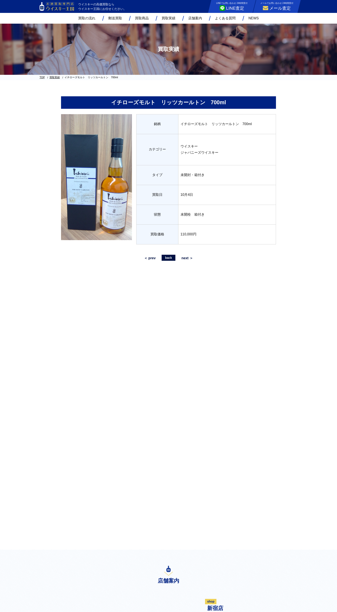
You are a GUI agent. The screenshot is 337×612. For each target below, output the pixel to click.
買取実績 (168, 18)
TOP (42, 77)
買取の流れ (86, 18)
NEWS (253, 18)
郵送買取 (115, 18)
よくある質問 (225, 18)
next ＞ (187, 258)
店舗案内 (195, 18)
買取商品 (142, 18)
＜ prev (150, 258)
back (168, 257)
